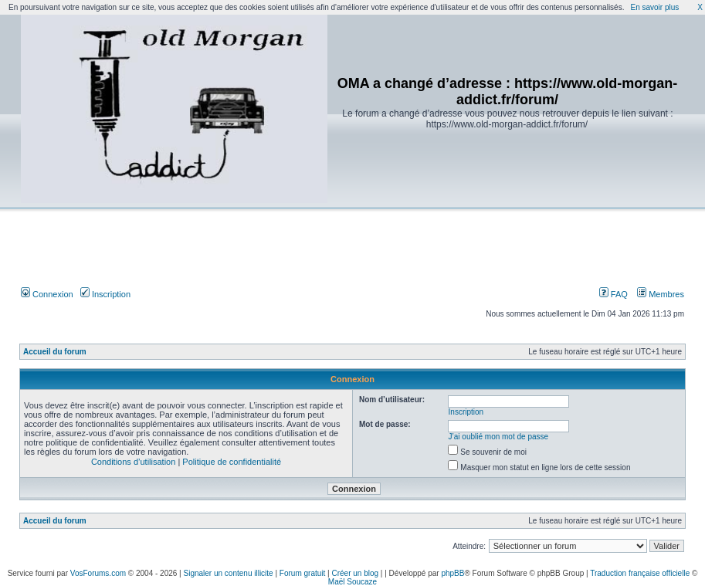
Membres (660, 294)
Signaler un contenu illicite (228, 573)
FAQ (613, 294)
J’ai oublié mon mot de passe (499, 436)
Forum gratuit (302, 573)
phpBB (452, 573)
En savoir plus (654, 7)
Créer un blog (354, 573)
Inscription (105, 294)
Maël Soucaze (352, 582)
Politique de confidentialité (231, 461)
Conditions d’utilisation (133, 461)
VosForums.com (98, 573)
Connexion (47, 294)
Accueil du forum (54, 351)
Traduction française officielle (640, 573)
